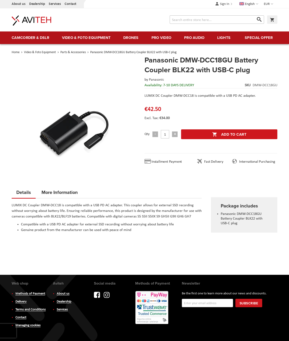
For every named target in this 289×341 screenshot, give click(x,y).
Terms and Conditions (30, 309)
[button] (269, 4)
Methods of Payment (30, 294)
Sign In (224, 4)
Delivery (21, 301)
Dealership (37, 4)
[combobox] (217, 19)
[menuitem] (30, 37)
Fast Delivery (213, 162)
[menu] (144, 37)
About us (18, 4)
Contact (70, 4)
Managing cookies (28, 325)
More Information (59, 192)
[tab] (24, 194)
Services (55, 4)
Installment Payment (167, 162)
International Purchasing (258, 162)
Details (23, 192)
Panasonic (156, 80)
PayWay (152, 308)
